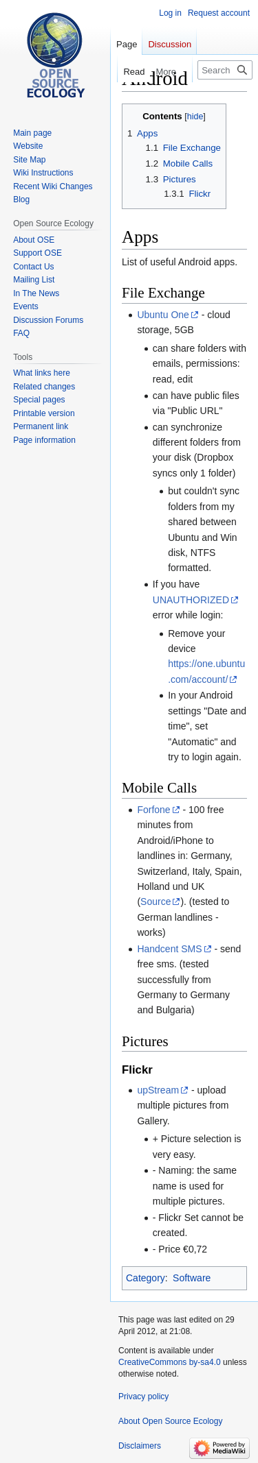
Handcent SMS (169, 948)
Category (145, 1277)
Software (192, 1277)
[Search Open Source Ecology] (224, 70)
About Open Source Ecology (170, 1421)
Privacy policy (143, 1396)
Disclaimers (139, 1446)
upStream (158, 1090)
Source (155, 901)
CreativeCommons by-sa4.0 (169, 1362)
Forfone (153, 809)
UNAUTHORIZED (191, 599)
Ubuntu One (163, 314)
